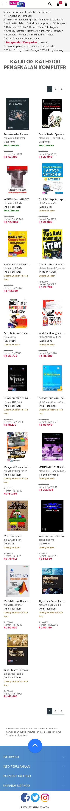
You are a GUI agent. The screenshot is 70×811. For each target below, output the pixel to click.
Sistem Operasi (14, 46)
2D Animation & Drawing (17, 20)
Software (31, 46)
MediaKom (45, 341)
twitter (35, 797)
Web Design (32, 50)
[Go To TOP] (35, 746)
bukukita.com (41, 807)
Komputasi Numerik (17, 35)
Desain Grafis (36, 27)
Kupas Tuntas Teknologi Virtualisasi (23, 670)
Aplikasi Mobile (14, 23)
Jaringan (58, 31)
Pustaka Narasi (47, 272)
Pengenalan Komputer (19, 16)
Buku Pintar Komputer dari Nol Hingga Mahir (28, 333)
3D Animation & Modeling (48, 20)
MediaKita (45, 207)
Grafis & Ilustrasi (15, 31)
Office (50, 35)
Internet (45, 31)
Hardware (32, 31)
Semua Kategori (12, 12)
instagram (45, 797)
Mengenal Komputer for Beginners (23, 467)
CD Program (59, 23)
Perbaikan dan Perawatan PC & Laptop (25, 134)
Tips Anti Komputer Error (52, 264)
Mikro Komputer (13, 536)
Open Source (13, 38)
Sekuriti (45, 43)
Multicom (9, 341)
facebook (25, 797)
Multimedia (37, 35)
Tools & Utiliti (47, 46)
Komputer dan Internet (38, 12)
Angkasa (9, 544)
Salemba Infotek (48, 475)
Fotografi (52, 27)
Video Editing (13, 50)
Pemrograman (32, 38)
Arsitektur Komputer (38, 23)
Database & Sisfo (16, 27)
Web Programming (52, 50)
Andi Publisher (12, 207)
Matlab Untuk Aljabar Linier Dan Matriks (25, 601)
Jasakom (9, 142)
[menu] (4, 4)
